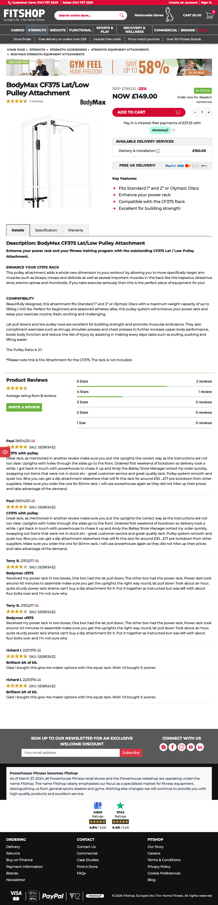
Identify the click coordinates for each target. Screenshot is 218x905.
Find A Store (87, 867)
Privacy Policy (159, 867)
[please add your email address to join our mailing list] (70, 753)
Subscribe (130, 753)
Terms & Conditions (164, 860)
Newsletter (15, 880)
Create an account (183, 2)
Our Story (156, 847)
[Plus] (208, 112)
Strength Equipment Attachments (120, 49)
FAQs (81, 873)
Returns (13, 853)
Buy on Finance (19, 860)
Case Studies (88, 860)
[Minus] (195, 112)
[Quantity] (201, 112)
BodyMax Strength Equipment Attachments (47, 54)
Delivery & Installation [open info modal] (138, 151)
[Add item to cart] (149, 112)
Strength (37, 49)
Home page (16, 49)
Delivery (13, 847)
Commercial (87, 853)
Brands (12, 873)
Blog (151, 880)
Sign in (206, 2)
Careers (154, 853)
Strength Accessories (68, 49)
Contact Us (86, 847)
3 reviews (36, 101)
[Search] (89, 15)
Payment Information (24, 867)
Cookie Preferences (164, 873)
